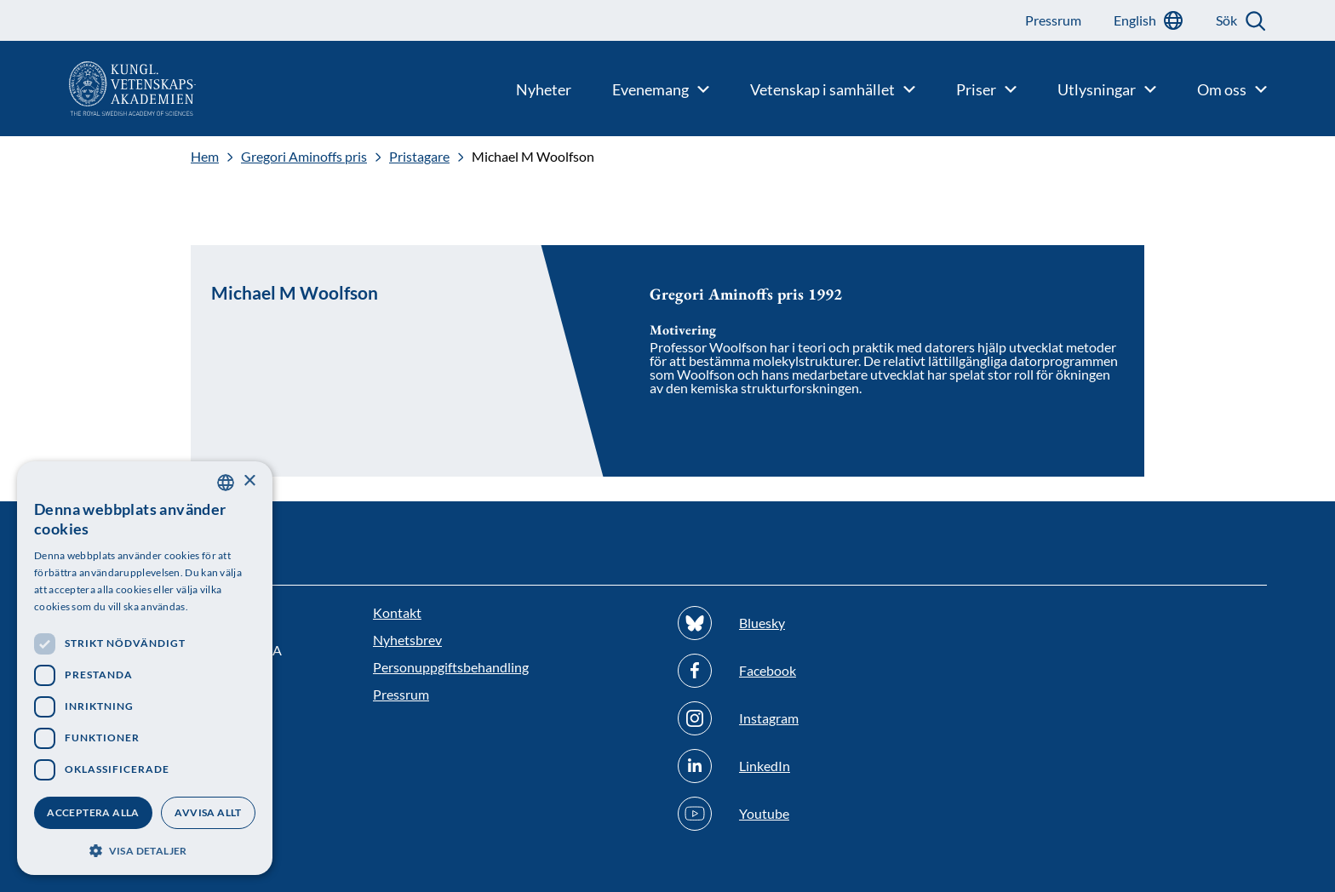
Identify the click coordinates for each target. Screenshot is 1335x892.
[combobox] (225, 482)
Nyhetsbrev (407, 640)
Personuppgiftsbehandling (451, 667)
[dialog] (144, 668)
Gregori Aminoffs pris (304, 156)
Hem (205, 156)
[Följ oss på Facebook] (820, 671)
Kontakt (397, 612)
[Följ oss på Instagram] (820, 718)
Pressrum (401, 694)
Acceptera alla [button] (93, 812)
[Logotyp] (98, 88)
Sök (1226, 20)
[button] (144, 849)
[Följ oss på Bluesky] (820, 623)
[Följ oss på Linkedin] (820, 766)
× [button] (249, 481)
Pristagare (419, 156)
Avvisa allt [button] (208, 812)
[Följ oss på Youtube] (820, 814)
